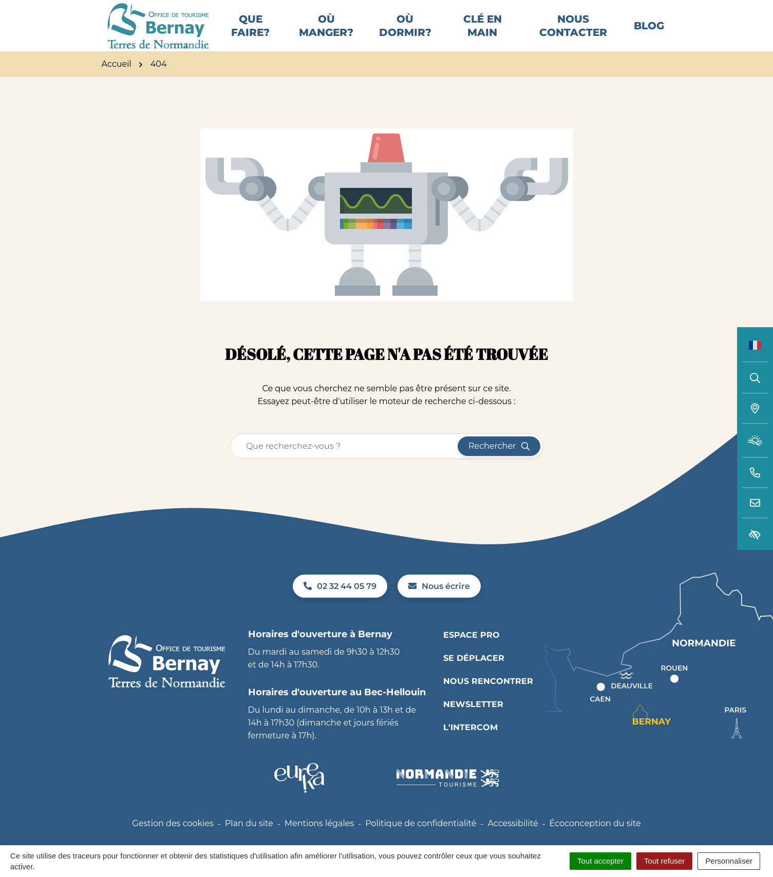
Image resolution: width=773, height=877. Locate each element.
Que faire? (250, 32)
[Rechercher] (755, 377)
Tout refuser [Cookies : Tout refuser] (664, 860)
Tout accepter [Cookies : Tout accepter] (600, 860)
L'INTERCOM (470, 740)
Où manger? (326, 32)
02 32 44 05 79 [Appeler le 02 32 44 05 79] (340, 599)
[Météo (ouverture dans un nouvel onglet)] (755, 441)
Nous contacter (573, 32)
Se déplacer (473, 671)
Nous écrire (439, 599)
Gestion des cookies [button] (172, 837)
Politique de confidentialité (420, 837)
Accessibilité (512, 837)
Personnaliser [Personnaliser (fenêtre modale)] (728, 860)
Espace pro (471, 648)
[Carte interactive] (755, 409)
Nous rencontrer (488, 694)
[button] (755, 473)
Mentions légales (319, 837)
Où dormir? (405, 32)
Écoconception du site (595, 837)
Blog (649, 32)
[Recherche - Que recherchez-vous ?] (344, 459)
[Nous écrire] (755, 503)
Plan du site (249, 837)
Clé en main (482, 32)
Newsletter (473, 717)
